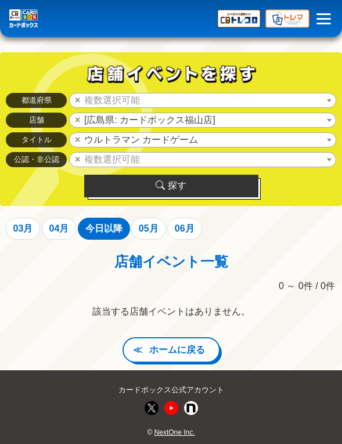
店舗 (36, 119)
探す (171, 185)
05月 (149, 228)
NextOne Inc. (174, 432)
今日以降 (104, 228)
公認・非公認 (36, 159)
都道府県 (36, 100)
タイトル (36, 139)
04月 (59, 228)
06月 (185, 228)
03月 (23, 228)
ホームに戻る (177, 350)
